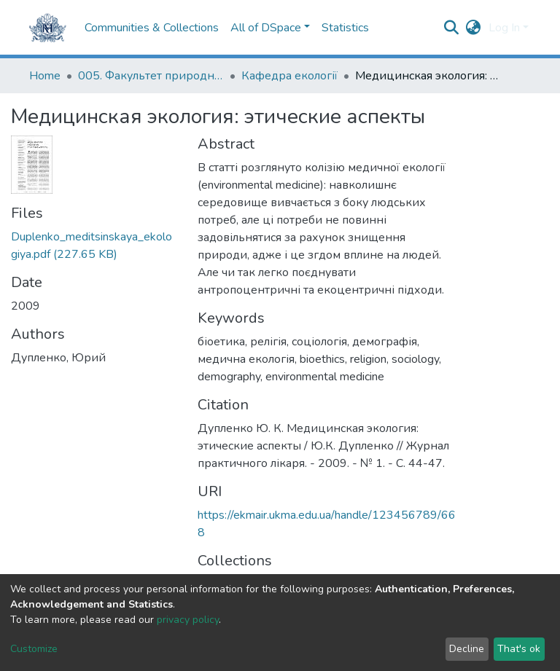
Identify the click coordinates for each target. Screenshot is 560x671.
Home (45, 76)
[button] (474, 27)
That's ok (518, 649)
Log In (504, 28)
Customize (34, 649)
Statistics (345, 28)
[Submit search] (452, 27)
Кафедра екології (289, 76)
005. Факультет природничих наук (151, 76)
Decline (466, 649)
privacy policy (188, 620)
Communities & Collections (152, 28)
